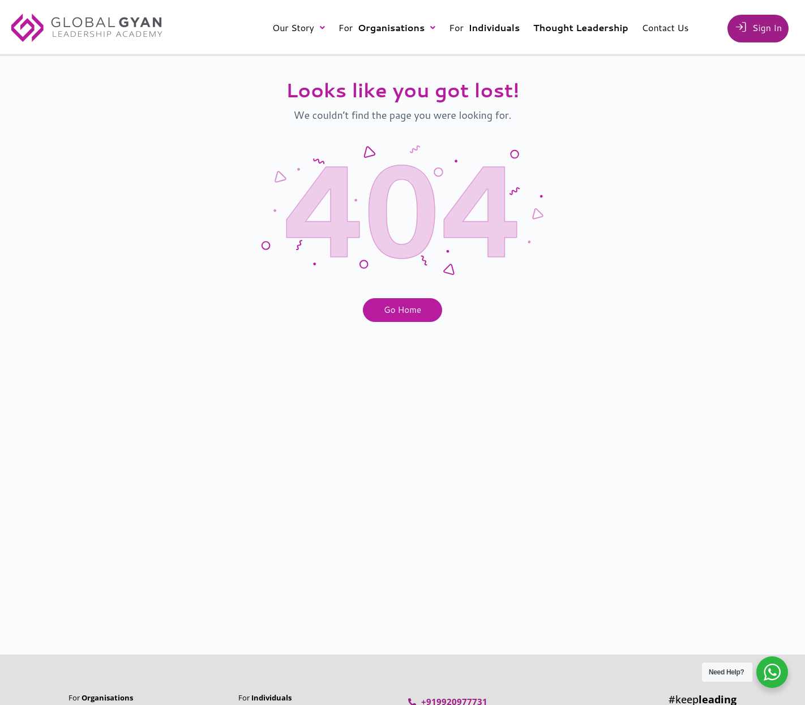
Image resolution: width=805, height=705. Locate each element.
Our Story (298, 27)
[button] (299, 28)
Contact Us (665, 27)
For (387, 27)
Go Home (402, 310)
